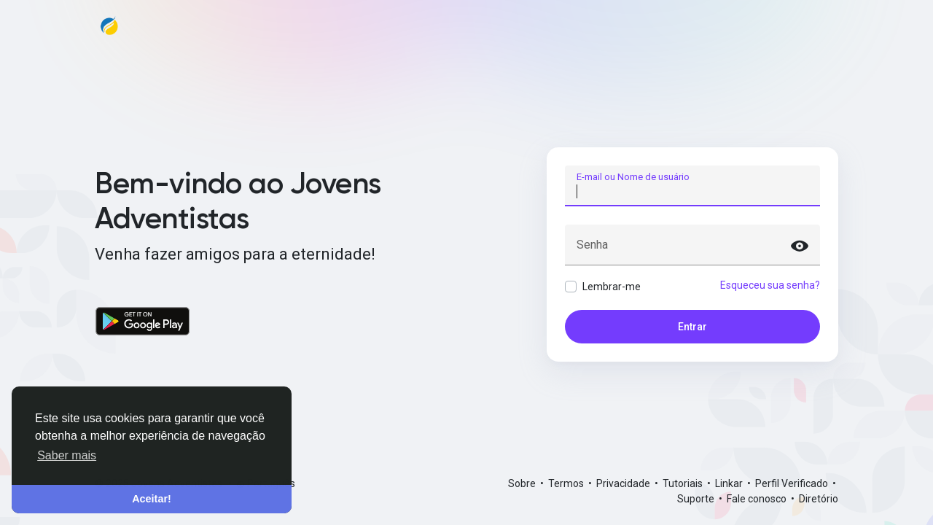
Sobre (523, 483)
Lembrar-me (611, 286)
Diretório (818, 499)
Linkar (730, 483)
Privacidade (624, 483)
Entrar (692, 326)
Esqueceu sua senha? (770, 285)
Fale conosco (758, 499)
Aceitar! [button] (151, 499)
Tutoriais (684, 483)
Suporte (697, 499)
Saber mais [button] (66, 455)
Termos (567, 483)
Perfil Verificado (792, 483)
